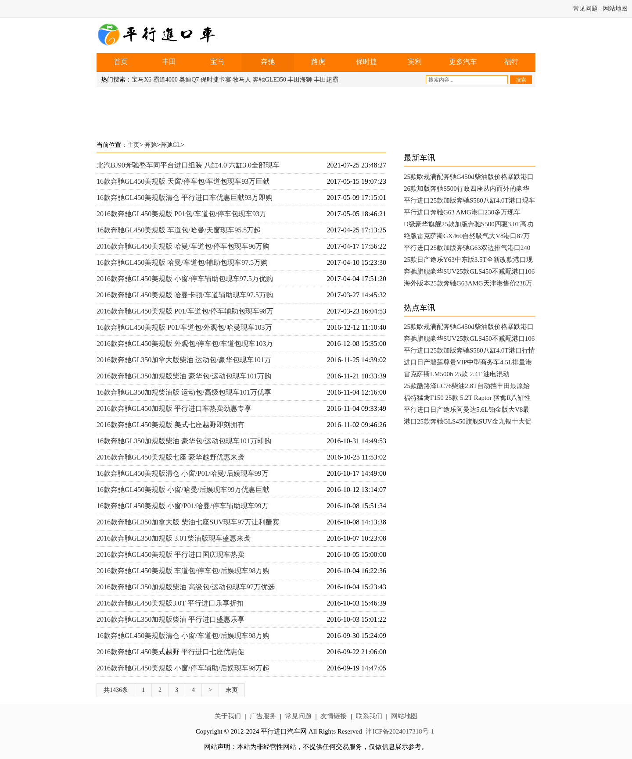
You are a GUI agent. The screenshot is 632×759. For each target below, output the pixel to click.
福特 (511, 61)
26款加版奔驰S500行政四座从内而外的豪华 (466, 188)
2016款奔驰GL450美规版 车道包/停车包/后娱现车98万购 (183, 570)
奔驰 (268, 61)
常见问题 (585, 8)
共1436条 (116, 690)
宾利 (415, 61)
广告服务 (263, 716)
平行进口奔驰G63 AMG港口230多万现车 (462, 212)
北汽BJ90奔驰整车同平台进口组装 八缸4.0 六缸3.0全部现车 (188, 165)
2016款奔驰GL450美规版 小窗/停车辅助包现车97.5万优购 (185, 278)
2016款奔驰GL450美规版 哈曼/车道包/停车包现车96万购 (183, 246)
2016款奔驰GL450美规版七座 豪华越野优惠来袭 (170, 457)
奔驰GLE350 (269, 79)
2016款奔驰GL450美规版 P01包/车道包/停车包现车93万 (181, 213)
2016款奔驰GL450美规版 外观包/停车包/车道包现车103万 (185, 343)
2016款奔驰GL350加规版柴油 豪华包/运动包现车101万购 (184, 376)
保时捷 (366, 61)
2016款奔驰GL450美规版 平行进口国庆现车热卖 (170, 554)
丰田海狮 (299, 79)
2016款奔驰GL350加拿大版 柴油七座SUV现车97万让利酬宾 (188, 522)
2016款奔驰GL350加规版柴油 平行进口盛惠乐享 (170, 619)
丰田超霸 (326, 79)
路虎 (318, 61)
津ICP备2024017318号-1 (400, 731)
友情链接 (333, 716)
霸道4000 (165, 79)
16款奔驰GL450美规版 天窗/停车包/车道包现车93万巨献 (183, 181)
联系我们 (369, 716)
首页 (121, 61)
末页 (232, 690)
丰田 (169, 61)
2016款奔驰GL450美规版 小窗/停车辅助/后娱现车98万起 (183, 668)
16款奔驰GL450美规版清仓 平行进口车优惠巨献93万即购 (185, 197)
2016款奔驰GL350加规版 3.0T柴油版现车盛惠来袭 (174, 538)
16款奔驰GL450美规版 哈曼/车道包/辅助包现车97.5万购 (182, 262)
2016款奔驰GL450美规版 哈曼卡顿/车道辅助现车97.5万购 (185, 295)
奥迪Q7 (189, 79)
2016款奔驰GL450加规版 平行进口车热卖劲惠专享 (174, 408)
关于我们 (228, 716)
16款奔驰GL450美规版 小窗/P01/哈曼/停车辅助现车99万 (183, 506)
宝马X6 (141, 79)
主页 (133, 145)
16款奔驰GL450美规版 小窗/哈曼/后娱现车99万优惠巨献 (183, 489)
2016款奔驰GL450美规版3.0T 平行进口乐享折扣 (170, 603)
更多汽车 (463, 61)
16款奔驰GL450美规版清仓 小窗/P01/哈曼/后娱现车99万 (183, 473)
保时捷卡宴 (216, 79)
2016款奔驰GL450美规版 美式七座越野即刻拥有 (170, 424)
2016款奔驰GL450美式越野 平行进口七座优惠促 (170, 652)
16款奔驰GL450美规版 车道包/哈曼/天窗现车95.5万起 (179, 230)
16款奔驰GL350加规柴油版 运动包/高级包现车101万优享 (184, 392)
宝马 (217, 61)
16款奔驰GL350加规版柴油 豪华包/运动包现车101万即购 (184, 441)
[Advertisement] (316, 111)
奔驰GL (170, 145)
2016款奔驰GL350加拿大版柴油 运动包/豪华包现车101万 (184, 359)
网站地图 (615, 8)
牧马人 (242, 79)
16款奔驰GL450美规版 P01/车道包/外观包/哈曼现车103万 (184, 327)
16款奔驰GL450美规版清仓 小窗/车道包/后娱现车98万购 (183, 635)
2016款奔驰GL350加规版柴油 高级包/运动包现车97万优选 (186, 587)
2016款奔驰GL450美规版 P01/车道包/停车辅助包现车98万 (185, 311)
